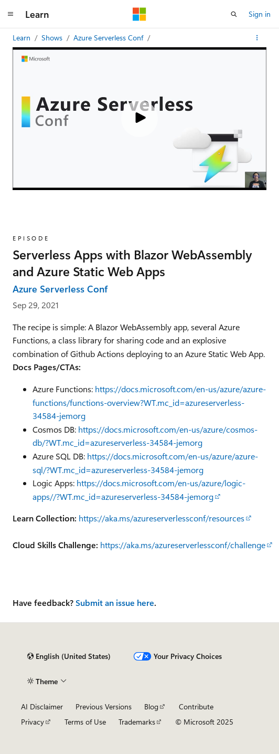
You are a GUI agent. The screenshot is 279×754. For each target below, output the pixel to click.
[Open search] (233, 14)
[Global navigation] (10, 14)
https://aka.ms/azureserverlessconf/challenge (182, 544)
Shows (53, 38)
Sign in (260, 14)
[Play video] (139, 118)
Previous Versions (104, 706)
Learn (23, 38)
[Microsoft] (139, 14)
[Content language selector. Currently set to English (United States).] (69, 656)
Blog (151, 706)
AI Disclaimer (42, 706)
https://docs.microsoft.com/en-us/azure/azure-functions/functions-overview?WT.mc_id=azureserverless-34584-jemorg (149, 402)
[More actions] (257, 37)
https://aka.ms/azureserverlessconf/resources (161, 517)
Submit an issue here (115, 602)
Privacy (32, 722)
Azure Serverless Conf (109, 38)
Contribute (196, 706)
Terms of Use (85, 722)
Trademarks (137, 722)
